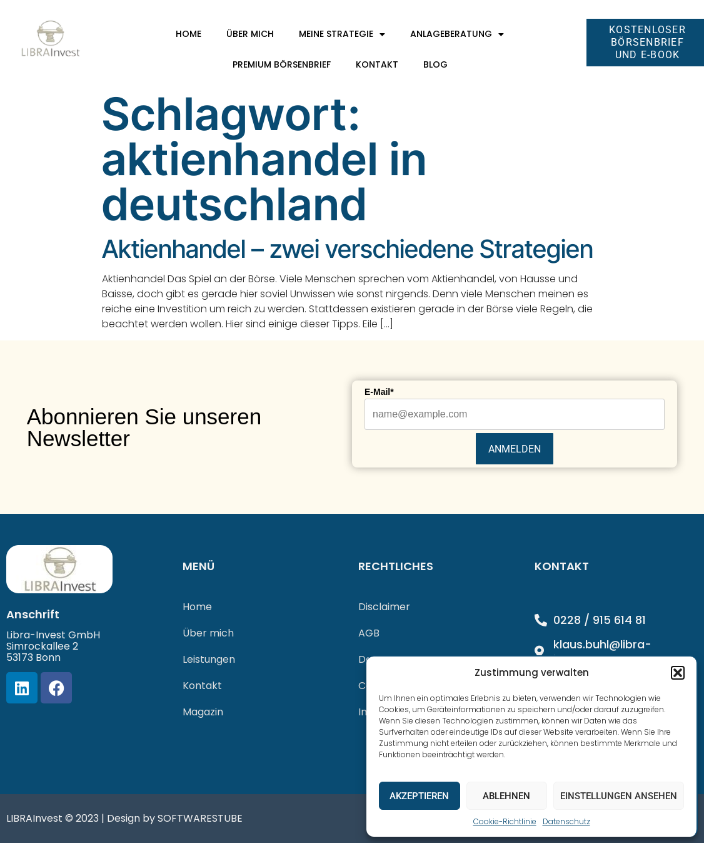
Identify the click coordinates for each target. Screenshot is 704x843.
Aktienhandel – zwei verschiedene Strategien (347, 248)
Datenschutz (566, 821)
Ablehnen (506, 796)
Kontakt (377, 64)
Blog (435, 64)
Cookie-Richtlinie (504, 821)
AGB (369, 633)
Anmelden (514, 449)
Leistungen (209, 659)
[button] (677, 673)
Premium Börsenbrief (282, 64)
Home (188, 34)
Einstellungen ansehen (618, 796)
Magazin (203, 712)
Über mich (250, 34)
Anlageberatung (457, 34)
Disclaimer (384, 607)
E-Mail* (379, 392)
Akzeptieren (419, 796)
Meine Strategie (342, 34)
